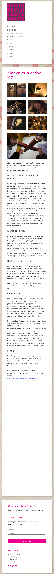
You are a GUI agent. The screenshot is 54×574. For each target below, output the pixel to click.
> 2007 (10, 53)
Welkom (11, 27)
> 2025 (10, 40)
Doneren (11, 30)
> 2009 (10, 50)
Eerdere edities (15, 36)
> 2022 (10, 43)
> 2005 (10, 57)
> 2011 (10, 47)
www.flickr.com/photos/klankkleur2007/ (22, 378)
